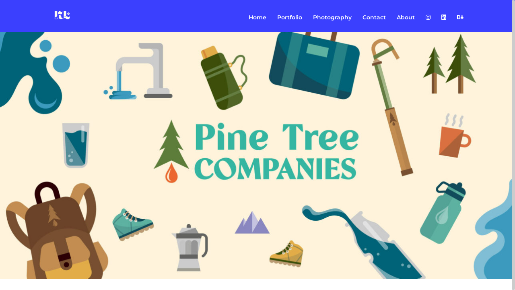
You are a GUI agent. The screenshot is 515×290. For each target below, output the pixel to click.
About (406, 17)
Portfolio (289, 17)
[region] (257, 145)
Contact (374, 17)
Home (257, 17)
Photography (332, 17)
